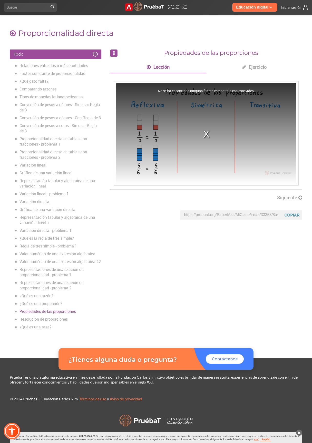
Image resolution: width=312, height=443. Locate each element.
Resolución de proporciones (44, 319)
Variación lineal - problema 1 (44, 194)
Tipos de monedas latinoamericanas (51, 96)
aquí (256, 439)
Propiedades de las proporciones (48, 311)
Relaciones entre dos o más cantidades (54, 65)
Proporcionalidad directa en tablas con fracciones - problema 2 (53, 154)
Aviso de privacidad (126, 398)
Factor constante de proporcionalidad (52, 73)
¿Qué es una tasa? (35, 327)
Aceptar (266, 439)
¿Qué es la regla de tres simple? (47, 238)
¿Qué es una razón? (36, 295)
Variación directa (34, 201)
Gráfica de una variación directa (47, 209)
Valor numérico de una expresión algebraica (57, 253)
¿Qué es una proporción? (41, 303)
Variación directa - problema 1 (46, 230)
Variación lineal (33, 165)
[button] (12, 431)
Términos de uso (92, 398)
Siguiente (289, 197)
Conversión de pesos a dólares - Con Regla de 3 (60, 117)
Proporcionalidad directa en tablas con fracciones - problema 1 (53, 141)
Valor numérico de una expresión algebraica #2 (60, 261)
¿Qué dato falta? (34, 81)
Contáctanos (225, 359)
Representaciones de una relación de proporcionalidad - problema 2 (51, 285)
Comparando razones (38, 89)
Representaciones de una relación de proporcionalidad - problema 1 (51, 272)
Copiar (292, 215)
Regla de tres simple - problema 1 (48, 246)
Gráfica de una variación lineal (46, 173)
